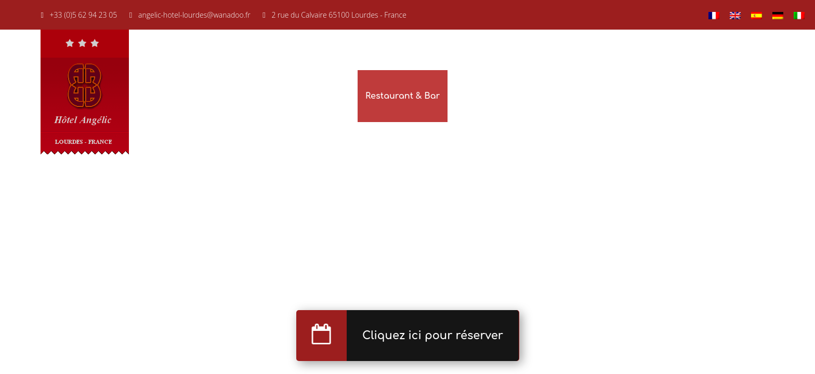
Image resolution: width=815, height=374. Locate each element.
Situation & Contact (731, 96)
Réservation (528, 96)
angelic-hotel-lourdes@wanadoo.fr (194, 15)
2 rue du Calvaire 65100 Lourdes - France (338, 15)
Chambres (327, 96)
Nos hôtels (598, 96)
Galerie (470, 96)
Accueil (274, 96)
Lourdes (655, 96)
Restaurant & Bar (402, 96)
